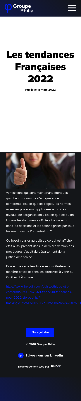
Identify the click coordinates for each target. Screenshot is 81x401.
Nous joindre (40, 332)
